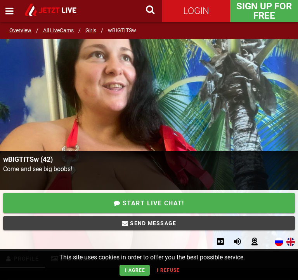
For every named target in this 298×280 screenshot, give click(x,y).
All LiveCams (58, 30)
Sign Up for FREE (264, 11)
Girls (90, 30)
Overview (20, 30)
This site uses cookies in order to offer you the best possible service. (152, 257)
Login (196, 10)
